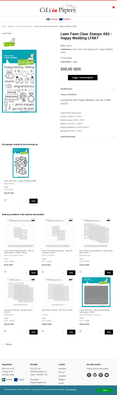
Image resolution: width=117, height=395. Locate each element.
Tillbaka (7, 344)
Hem (4, 26)
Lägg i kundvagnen (82, 77)
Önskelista (66, 58)
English (65, 19)
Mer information (71, 389)
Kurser (61, 383)
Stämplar (11, 26)
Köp (33, 201)
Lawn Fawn (7, 33)
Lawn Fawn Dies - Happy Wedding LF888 (20, 181)
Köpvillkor (63, 376)
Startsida (62, 369)
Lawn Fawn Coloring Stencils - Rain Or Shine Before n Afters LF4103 (19, 252)
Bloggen (62, 379)
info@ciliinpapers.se (38, 371)
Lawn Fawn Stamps (24, 26)
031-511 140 (35, 369)
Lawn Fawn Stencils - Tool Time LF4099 (57, 310)
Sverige (52, 19)
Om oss (62, 372)
